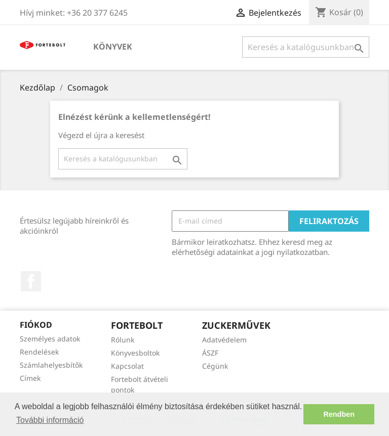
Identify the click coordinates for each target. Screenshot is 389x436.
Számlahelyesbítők (51, 365)
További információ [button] (50, 420)
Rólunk (122, 339)
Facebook (31, 281)
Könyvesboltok (135, 353)
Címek (30, 378)
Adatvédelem (224, 339)
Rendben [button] (339, 414)
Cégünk (215, 366)
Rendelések (39, 352)
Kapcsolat (127, 366)
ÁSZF (210, 353)
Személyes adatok (50, 338)
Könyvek (112, 46)
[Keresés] (305, 47)
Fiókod (36, 324)
